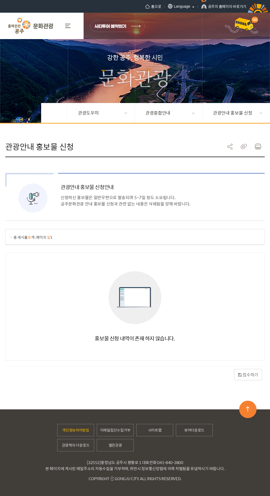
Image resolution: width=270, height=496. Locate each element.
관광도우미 (102, 112)
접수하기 (248, 374)
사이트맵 (155, 430)
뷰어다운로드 (194, 430)
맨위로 (247, 409)
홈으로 (153, 6)
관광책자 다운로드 (75, 445)
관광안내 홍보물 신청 (237, 112)
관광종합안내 (170, 112)
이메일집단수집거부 (115, 430)
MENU (67, 26)
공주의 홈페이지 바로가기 (223, 8)
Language (179, 6)
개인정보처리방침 (75, 430)
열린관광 (115, 445)
